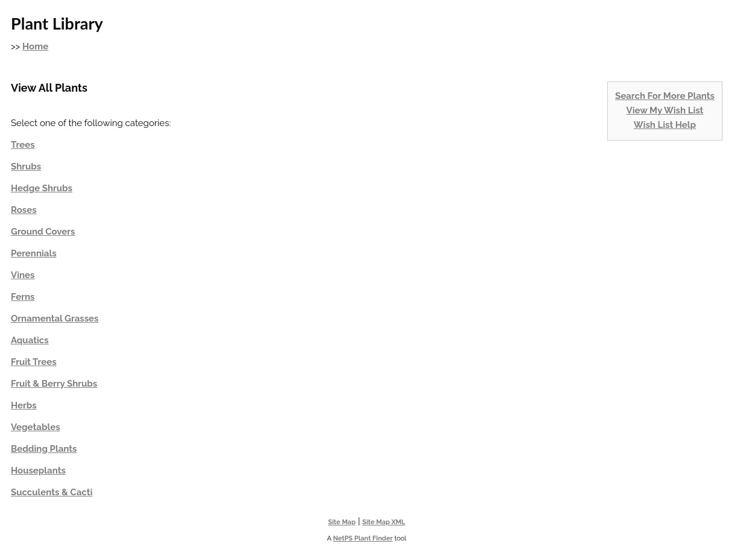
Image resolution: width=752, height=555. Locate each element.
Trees (23, 144)
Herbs (24, 405)
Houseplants (38, 470)
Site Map (342, 522)
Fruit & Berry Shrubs (54, 383)
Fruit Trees (34, 362)
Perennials (34, 253)
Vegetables (35, 427)
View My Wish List (665, 110)
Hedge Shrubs (41, 188)
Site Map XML (383, 522)
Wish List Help (665, 124)
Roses (24, 210)
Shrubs (26, 166)
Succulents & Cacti (51, 492)
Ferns (22, 296)
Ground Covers (43, 231)
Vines (22, 275)
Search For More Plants (665, 95)
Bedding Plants (44, 448)
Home (35, 46)
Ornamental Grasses (55, 318)
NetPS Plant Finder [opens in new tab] (363, 538)
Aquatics (30, 340)
